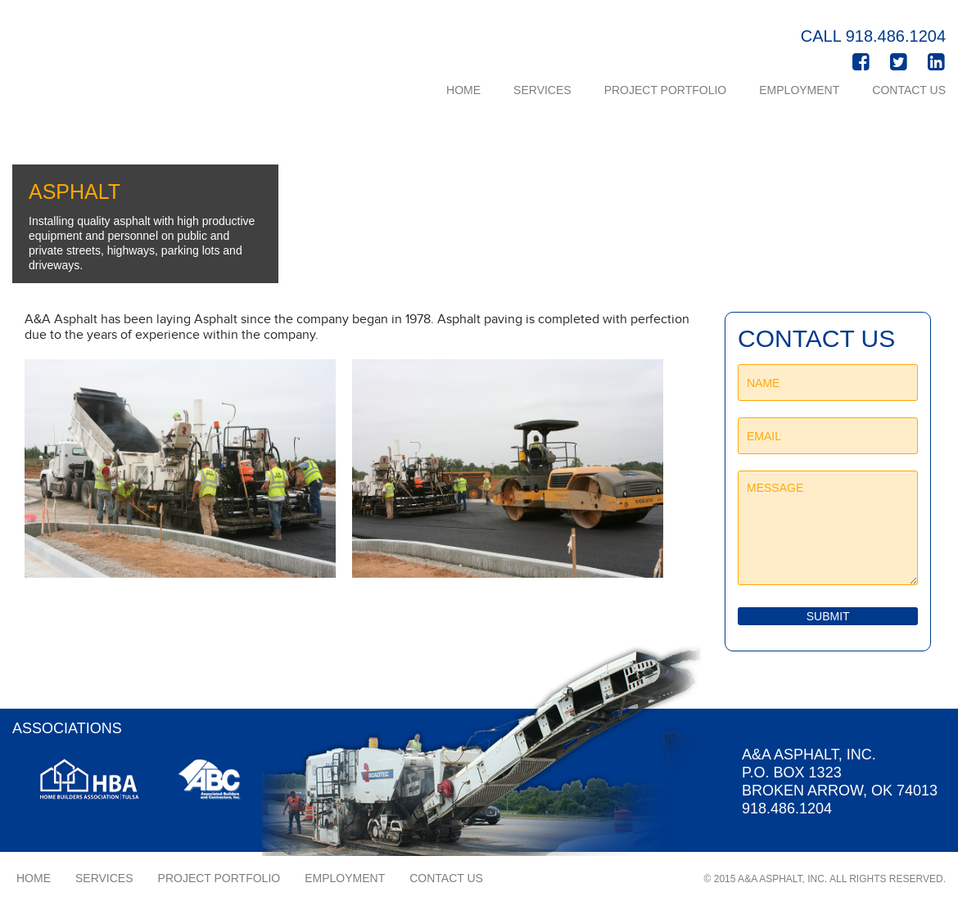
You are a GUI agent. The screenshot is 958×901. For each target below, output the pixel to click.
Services (542, 90)
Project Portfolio (665, 90)
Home (463, 90)
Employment (799, 90)
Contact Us (909, 90)
